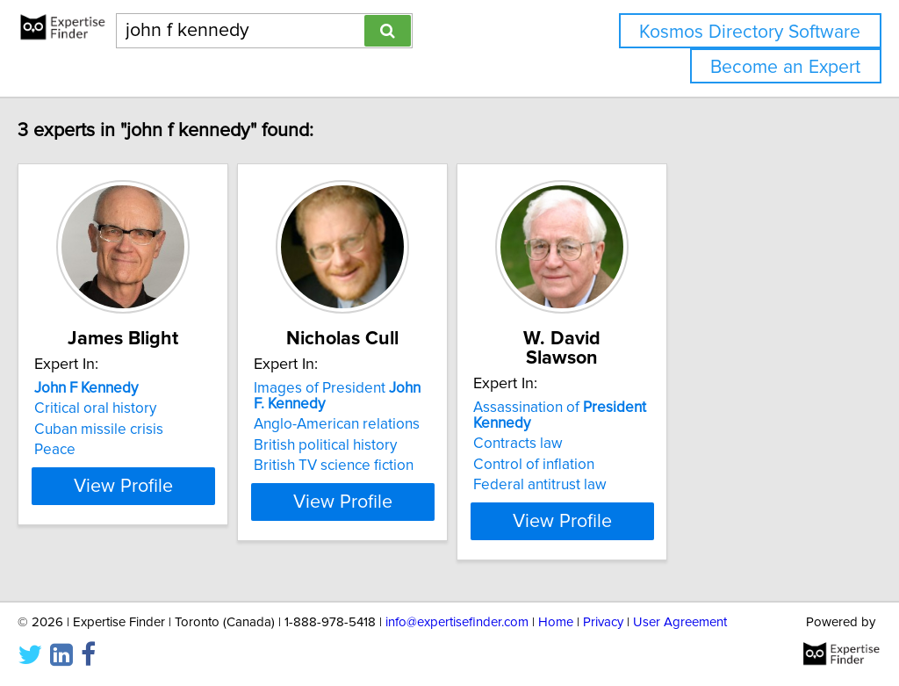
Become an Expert (785, 67)
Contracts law (642, 424)
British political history (406, 445)
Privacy (603, 622)
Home (555, 622)
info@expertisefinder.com (457, 622)
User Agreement (680, 622)
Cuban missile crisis (135, 429)
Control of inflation (658, 445)
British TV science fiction (414, 465)
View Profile (182, 501)
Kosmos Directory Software (749, 32)
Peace (91, 450)
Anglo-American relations (417, 424)
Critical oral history (132, 408)
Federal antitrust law (664, 465)
